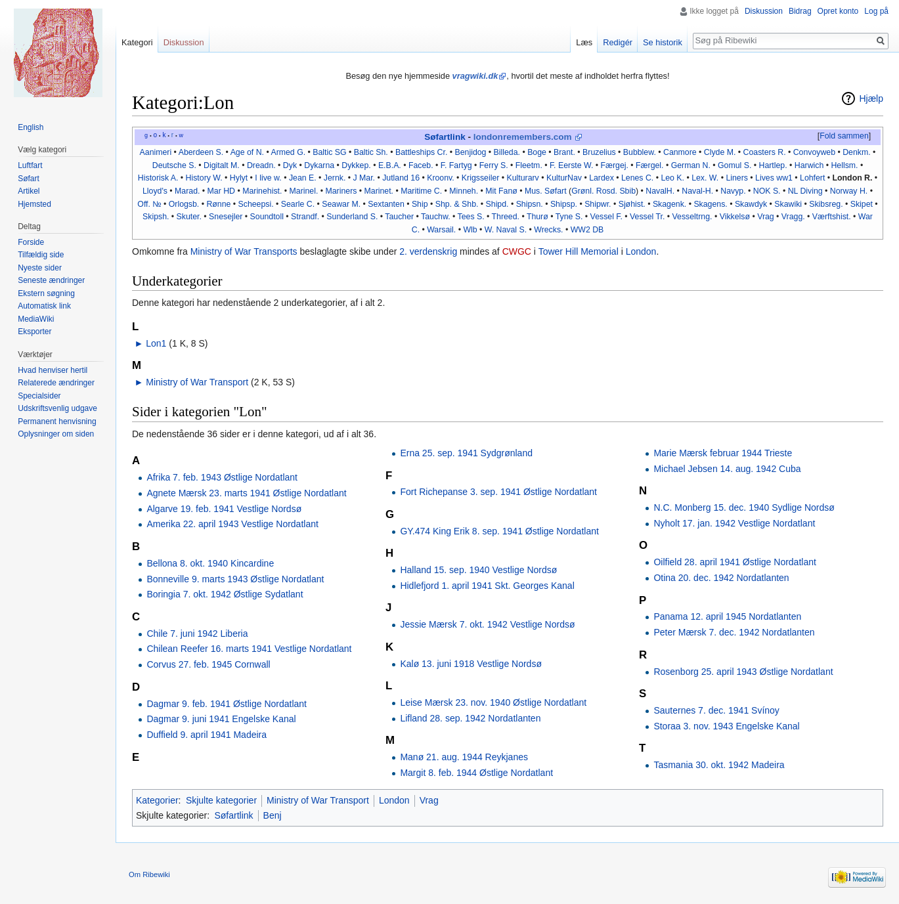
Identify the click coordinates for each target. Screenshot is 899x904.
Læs (584, 42)
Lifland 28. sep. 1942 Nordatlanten (470, 718)
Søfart (28, 178)
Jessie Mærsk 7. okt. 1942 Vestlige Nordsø (487, 624)
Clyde (714, 152)
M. (731, 152)
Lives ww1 (774, 178)
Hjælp (871, 98)
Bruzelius (599, 152)
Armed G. (288, 152)
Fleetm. (528, 165)
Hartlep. (773, 165)
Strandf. (305, 216)
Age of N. (247, 152)
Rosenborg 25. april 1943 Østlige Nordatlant (743, 671)
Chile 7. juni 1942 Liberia (197, 633)
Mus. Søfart (546, 191)
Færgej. (614, 165)
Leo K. (672, 178)
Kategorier (157, 800)
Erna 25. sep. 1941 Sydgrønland (466, 453)
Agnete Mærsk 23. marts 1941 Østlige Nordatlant (246, 493)
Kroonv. (440, 178)
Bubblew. (639, 152)
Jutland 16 (401, 178)
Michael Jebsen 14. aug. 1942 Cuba (726, 468)
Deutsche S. (174, 165)
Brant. (564, 152)
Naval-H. (697, 191)
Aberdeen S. (201, 152)
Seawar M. (341, 204)
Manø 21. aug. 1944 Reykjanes (464, 757)
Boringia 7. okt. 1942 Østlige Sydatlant (224, 594)
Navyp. (732, 191)
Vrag (765, 216)
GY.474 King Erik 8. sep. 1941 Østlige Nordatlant (499, 531)
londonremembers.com (522, 137)
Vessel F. (606, 216)
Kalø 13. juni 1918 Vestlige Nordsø (471, 663)
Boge (536, 152)
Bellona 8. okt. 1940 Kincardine (210, 563)
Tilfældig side (41, 254)
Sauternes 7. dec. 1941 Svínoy (716, 710)
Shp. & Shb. (457, 204)
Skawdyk (751, 204)
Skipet (861, 204)
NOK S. (767, 191)
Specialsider (39, 395)
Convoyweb (814, 152)
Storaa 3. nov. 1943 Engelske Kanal (726, 726)
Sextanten (386, 204)
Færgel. (649, 165)
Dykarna (319, 165)
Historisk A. (158, 178)
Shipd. (497, 204)
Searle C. (298, 204)
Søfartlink (444, 137)
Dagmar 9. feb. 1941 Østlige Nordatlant (226, 704)
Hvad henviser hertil (52, 370)
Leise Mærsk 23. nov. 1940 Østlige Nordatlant (493, 702)
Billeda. (507, 152)
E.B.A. (389, 165)
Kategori (137, 42)
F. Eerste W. (571, 165)
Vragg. (793, 216)
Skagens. (710, 204)
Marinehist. (262, 191)
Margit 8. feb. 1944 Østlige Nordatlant (476, 772)
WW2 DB (587, 229)
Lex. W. (704, 178)
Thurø (537, 216)
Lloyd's (155, 191)
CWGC (516, 251)
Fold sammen (844, 135)
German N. (691, 165)
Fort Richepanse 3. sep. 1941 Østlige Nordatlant (498, 491)
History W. (204, 178)
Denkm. (856, 152)
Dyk (290, 165)
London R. (853, 178)
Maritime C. (421, 191)
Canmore (680, 152)
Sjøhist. (632, 204)
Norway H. (848, 191)
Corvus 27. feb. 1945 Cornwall (208, 664)
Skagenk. (669, 204)
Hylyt (239, 178)
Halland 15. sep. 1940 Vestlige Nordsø (478, 570)
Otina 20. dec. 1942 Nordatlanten (721, 577)
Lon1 (156, 343)
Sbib (627, 191)
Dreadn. (261, 165)
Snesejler (225, 216)
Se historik (662, 42)
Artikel (28, 191)
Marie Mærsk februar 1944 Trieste (722, 453)
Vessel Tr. (647, 216)
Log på (876, 11)
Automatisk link (44, 306)
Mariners (341, 191)
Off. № (149, 204)
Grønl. (582, 191)
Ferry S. (493, 165)
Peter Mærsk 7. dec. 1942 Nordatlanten (733, 632)
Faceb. (420, 165)
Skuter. (189, 216)
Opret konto (838, 11)
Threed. (505, 216)
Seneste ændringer (51, 280)
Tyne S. (569, 216)
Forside (31, 242)
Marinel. (304, 191)
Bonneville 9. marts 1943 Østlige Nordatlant (235, 579)
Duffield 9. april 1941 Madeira (206, 734)
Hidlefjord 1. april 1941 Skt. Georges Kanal (487, 585)
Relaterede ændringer (56, 382)
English (30, 127)
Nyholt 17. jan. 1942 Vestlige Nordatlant (734, 523)
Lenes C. (637, 178)
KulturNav (564, 178)
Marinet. (378, 191)
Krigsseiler (480, 178)
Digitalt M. (222, 165)
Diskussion (764, 11)
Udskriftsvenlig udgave (57, 408)
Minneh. (463, 191)
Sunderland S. (352, 216)
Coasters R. (764, 152)
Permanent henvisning (57, 421)
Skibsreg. (826, 204)
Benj (272, 815)
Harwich (809, 165)
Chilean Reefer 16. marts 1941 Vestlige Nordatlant (248, 648)
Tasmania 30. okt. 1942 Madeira (718, 765)
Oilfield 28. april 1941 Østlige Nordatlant (734, 562)
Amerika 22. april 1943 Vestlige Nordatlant (232, 524)
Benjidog (471, 152)
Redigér (617, 42)
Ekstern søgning (46, 293)
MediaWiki (36, 319)
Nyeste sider (40, 267)
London (641, 251)
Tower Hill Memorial (578, 251)
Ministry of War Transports (243, 251)
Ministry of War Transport (197, 382)
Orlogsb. (184, 204)
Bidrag (800, 11)
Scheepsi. (256, 204)
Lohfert (812, 178)
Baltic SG (329, 152)
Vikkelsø (735, 216)
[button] (844, 136)
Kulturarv (523, 178)
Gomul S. (734, 165)
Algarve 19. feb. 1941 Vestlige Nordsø (223, 509)
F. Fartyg (456, 165)
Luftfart (30, 165)
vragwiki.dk (475, 76)
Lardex (601, 178)
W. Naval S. (506, 229)
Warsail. (441, 229)
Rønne (218, 204)
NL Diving (805, 191)
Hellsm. (844, 165)
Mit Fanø (501, 191)
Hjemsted (34, 204)
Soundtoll (267, 216)
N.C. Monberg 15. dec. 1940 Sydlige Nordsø (743, 507)
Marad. (187, 191)
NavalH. (660, 191)
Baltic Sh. (371, 152)
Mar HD (221, 191)
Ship (420, 204)
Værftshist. (831, 216)
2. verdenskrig (428, 251)
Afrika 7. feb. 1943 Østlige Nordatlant (221, 477)
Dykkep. (355, 165)
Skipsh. (156, 216)
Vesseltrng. (692, 216)
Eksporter (34, 331)
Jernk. (335, 178)
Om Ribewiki (149, 874)
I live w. (268, 178)
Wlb (470, 229)
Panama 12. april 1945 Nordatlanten (727, 616)
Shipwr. (597, 204)
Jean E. (303, 178)
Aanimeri (156, 152)
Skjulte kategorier (221, 800)
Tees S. (471, 216)
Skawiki (788, 204)
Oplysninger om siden (56, 434)
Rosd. (606, 191)
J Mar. (364, 178)
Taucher (399, 216)
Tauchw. (435, 216)
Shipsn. (529, 204)
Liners (737, 178)
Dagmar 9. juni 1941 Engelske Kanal (221, 719)
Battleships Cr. (421, 152)
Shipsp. (563, 204)
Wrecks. (548, 229)
